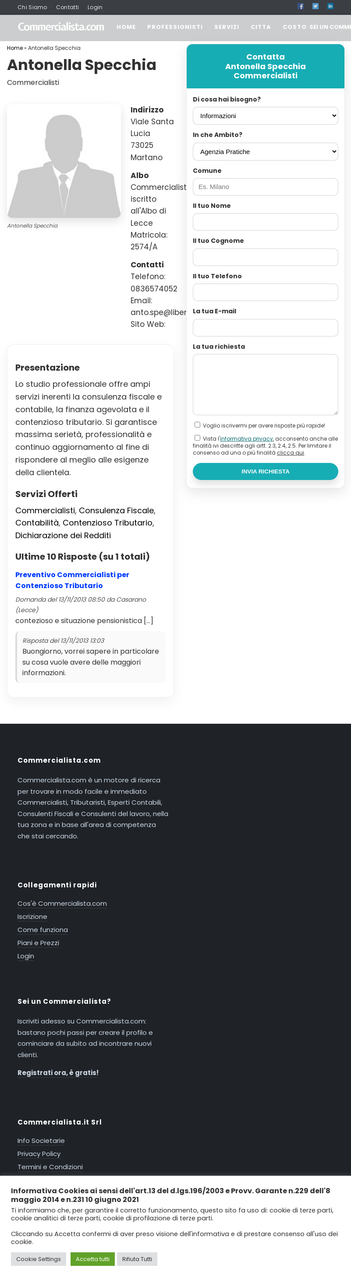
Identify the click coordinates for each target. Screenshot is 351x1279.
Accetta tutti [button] (93, 1259)
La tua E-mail (214, 311)
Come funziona (43, 929)
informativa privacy (246, 438)
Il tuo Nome (212, 205)
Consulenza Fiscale (116, 510)
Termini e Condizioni (50, 1166)
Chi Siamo (32, 7)
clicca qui (290, 452)
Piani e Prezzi (38, 942)
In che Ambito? (217, 134)
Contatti (67, 7)
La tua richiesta (219, 346)
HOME (126, 27)
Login (95, 7)
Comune (207, 170)
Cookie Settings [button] (38, 1259)
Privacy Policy (39, 1153)
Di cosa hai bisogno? (227, 99)
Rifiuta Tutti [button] (137, 1259)
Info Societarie (41, 1140)
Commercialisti (45, 510)
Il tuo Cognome (218, 240)
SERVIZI (226, 27)
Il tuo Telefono (217, 276)
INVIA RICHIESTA (265, 471)
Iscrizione (32, 916)
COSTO (295, 27)
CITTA (261, 27)
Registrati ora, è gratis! (58, 1072)
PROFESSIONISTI (175, 27)
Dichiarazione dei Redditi (63, 535)
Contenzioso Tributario (107, 522)
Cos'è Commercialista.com (62, 903)
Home (15, 48)
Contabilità (37, 522)
